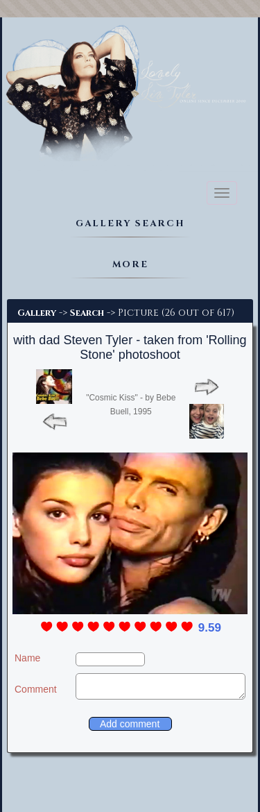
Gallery (36, 313)
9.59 (209, 627)
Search (87, 313)
